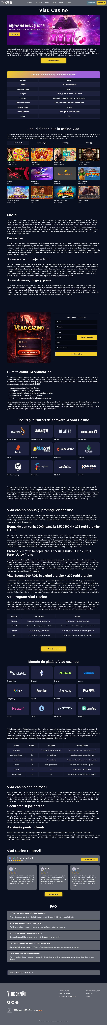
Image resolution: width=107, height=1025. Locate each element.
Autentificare (91, 2)
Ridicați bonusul (53, 649)
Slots (89, 143)
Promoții (68, 2)
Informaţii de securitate (93, 991)
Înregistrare (101, 2)
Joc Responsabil (64, 991)
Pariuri (47, 2)
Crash (65, 143)
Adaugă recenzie (90, 859)
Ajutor (88, 996)
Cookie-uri (89, 993)
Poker (61, 2)
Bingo (54, 2)
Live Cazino (38, 2)
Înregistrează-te (53, 60)
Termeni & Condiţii (64, 993)
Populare (18, 143)
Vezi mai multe (53, 894)
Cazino (29, 2)
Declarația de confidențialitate (67, 996)
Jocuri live (41, 143)
